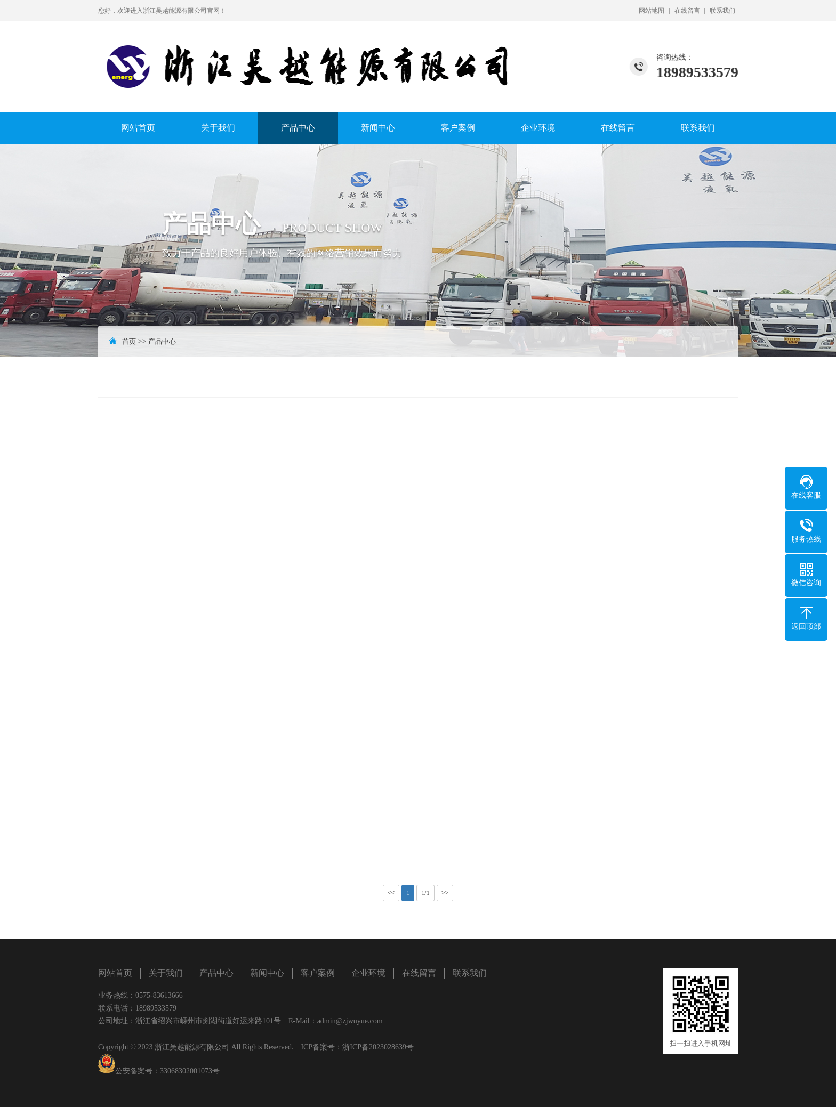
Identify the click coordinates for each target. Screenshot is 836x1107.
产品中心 (298, 127)
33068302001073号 (190, 1071)
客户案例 (458, 127)
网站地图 (651, 10)
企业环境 (538, 127)
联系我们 (722, 10)
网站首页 (138, 127)
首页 (129, 341)
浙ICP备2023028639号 (378, 1047)
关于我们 (218, 127)
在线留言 (687, 10)
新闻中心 (378, 127)
